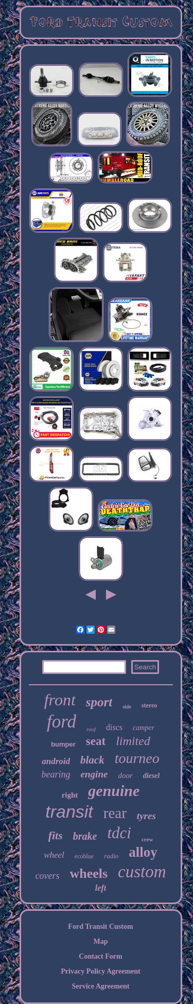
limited (133, 741)
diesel (151, 776)
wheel (54, 855)
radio (111, 856)
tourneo (137, 758)
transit (69, 811)
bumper (63, 744)
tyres (146, 815)
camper (143, 728)
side (126, 706)
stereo (149, 705)
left (100, 888)
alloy (143, 852)
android (56, 761)
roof (91, 729)
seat (96, 741)
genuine (113, 790)
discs (114, 727)
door (125, 775)
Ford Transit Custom (100, 926)
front (60, 699)
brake (85, 836)
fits (55, 835)
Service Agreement (100, 986)
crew (147, 839)
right (70, 795)
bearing (56, 774)
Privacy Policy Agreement (100, 971)
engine (94, 774)
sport (99, 702)
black (92, 760)
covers (47, 876)
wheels (88, 873)
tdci (119, 833)
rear (115, 813)
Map (101, 941)
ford (61, 722)
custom (142, 871)
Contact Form (100, 956)
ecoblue (84, 856)
